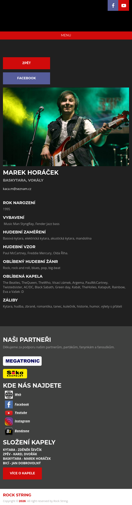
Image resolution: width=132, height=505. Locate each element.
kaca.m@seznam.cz (17, 189)
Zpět (26, 63)
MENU (66, 35)
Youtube (16, 412)
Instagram (17, 421)
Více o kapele (22, 473)
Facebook (26, 78)
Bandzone (17, 431)
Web (13, 394)
